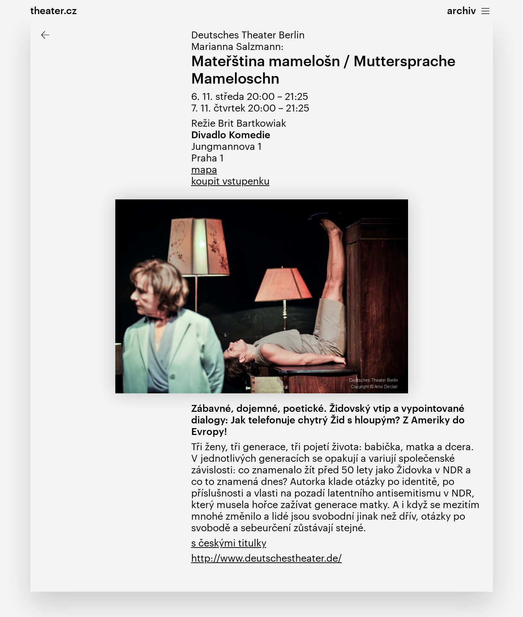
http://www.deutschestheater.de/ (266, 557)
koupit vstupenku (230, 180)
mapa (204, 169)
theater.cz (53, 10)
